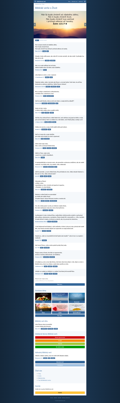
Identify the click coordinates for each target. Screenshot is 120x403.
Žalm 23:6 (37, 201)
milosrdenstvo (53, 201)
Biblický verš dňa (41, 321)
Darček (37, 386)
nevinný (45, 166)
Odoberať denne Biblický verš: (46, 334)
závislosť (47, 112)
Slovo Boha (46, 247)
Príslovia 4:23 (38, 148)
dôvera (47, 77)
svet (57, 103)
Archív (39, 376)
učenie (42, 157)
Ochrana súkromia (66, 397)
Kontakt (59, 397)
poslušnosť (51, 166)
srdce (45, 70)
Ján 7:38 (37, 247)
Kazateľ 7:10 (38, 240)
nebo (49, 129)
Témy (69, 1)
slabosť (51, 112)
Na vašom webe (60, 347)
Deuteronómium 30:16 (41, 221)
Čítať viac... (60, 284)
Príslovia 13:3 (38, 210)
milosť (42, 201)
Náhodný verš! (60, 362)
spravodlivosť (50, 96)
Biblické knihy (41, 378)
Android (60, 343)
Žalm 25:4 (37, 157)
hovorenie (45, 210)
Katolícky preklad (43, 40)
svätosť (46, 273)
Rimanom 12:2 (39, 167)
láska (45, 96)
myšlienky (54, 148)
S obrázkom (60, 365)
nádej (44, 51)
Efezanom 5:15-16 (39, 60)
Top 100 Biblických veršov (44, 380)
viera (51, 77)
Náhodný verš (75, 1)
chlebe (49, 176)
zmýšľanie (53, 60)
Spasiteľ (50, 266)
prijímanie (53, 86)
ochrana (48, 148)
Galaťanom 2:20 (39, 266)
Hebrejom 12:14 (39, 273)
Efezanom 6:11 (39, 358)
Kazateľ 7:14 (38, 231)
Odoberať (81, 1)
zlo (47, 51)
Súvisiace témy (40, 290)
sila (42, 112)
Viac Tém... (60, 315)
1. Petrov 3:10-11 (39, 122)
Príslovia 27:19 (39, 70)
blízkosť (47, 201)
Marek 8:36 (38, 103)
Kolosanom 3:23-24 (40, 86)
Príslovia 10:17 (39, 257)
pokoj (50, 122)
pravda (55, 328)
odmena (48, 86)
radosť (44, 230)
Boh (42, 138)
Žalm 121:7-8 (38, 51)
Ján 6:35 (37, 176)
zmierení (55, 273)
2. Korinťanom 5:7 (39, 77)
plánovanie (44, 129)
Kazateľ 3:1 (38, 129)
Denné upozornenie (60, 337)
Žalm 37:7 (37, 189)
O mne (51, 397)
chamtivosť (44, 103)
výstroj (45, 358)
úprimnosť (43, 189)
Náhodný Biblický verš (43, 352)
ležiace (54, 122)
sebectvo (55, 266)
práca (58, 86)
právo (49, 221)
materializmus (51, 103)
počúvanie (52, 257)
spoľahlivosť (43, 328)
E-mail (60, 340)
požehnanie (54, 221)
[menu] (84, 2)
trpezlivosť (49, 189)
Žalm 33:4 (37, 328)
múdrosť (47, 60)
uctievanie (47, 138)
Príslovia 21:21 (39, 96)
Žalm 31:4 (37, 139)
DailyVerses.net (38, 4)
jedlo (45, 176)
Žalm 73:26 (38, 112)
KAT (37, 40)
